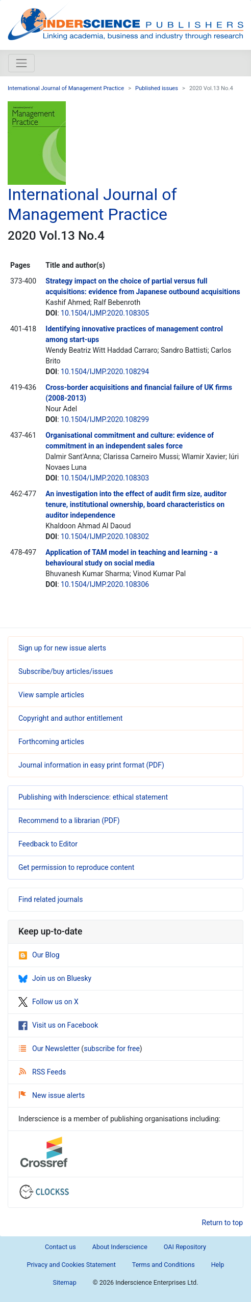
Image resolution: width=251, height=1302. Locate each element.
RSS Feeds (42, 1072)
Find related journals (50, 899)
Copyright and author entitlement (70, 718)
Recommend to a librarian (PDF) (69, 820)
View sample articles (51, 695)
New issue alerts (52, 1095)
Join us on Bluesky (54, 978)
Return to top (222, 1223)
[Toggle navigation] (21, 63)
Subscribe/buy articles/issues (65, 671)
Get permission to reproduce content (76, 867)
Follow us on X (48, 1002)
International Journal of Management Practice (66, 88)
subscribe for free (112, 1048)
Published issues (156, 88)
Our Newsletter (50, 1048)
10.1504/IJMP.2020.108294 (105, 371)
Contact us (60, 1247)
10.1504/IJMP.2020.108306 (105, 584)
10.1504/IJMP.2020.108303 (105, 478)
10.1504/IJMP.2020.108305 (105, 313)
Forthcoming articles (51, 742)
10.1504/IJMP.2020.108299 (105, 419)
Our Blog (39, 955)
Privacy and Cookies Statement (71, 1264)
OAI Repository (185, 1247)
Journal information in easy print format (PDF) (91, 765)
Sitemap (64, 1282)
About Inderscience (119, 1247)
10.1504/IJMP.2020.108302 (105, 536)
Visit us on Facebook (58, 1025)
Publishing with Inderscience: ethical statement (93, 797)
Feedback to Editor (48, 844)
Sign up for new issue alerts (62, 648)
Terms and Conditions (163, 1264)
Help (217, 1264)
